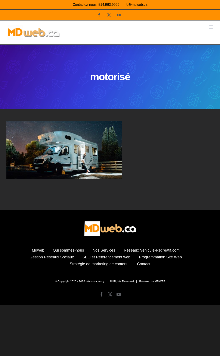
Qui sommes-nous (68, 250)
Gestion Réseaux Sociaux (52, 257)
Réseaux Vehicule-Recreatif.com (152, 250)
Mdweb (38, 250)
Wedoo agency (95, 281)
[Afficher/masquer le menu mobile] (211, 27)
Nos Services (104, 250)
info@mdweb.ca (135, 4)
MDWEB (160, 281)
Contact (143, 264)
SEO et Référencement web (106, 257)
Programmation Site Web (160, 257)
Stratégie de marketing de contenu (99, 264)
